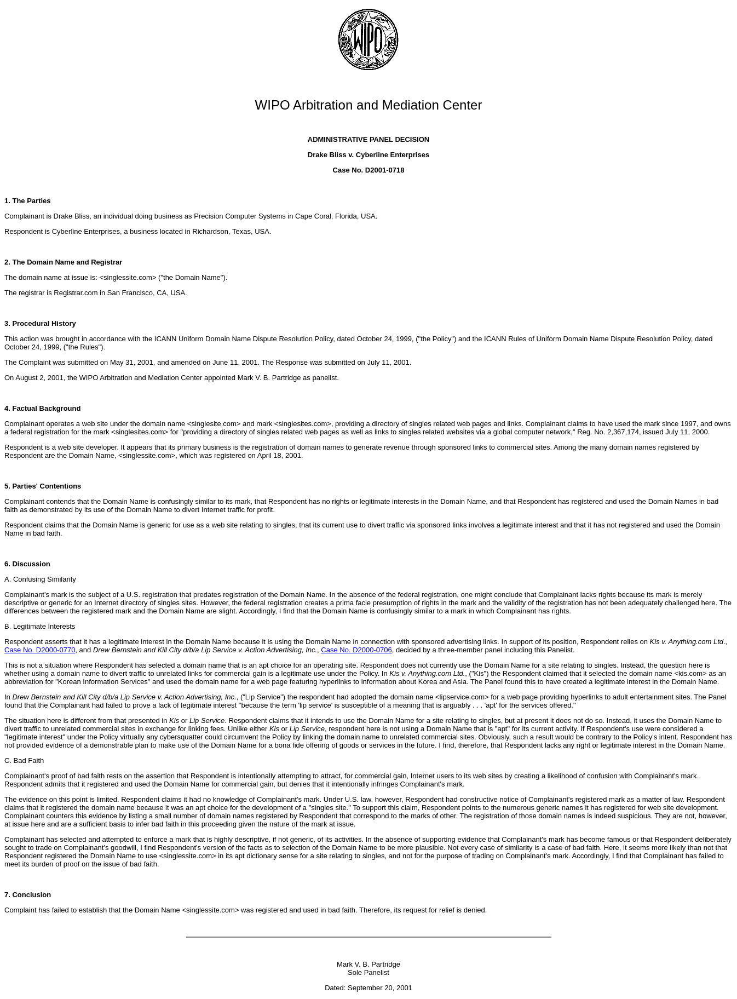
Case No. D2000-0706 (356, 650)
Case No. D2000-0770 (39, 650)
